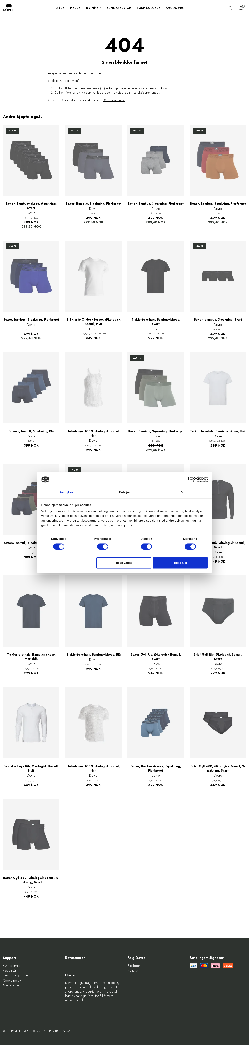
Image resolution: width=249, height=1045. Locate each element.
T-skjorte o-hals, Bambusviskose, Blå (93, 654)
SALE (60, 8)
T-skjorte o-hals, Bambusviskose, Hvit (218, 431)
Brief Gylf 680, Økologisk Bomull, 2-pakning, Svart (218, 768)
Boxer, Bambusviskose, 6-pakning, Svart (31, 206)
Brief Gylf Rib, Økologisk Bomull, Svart (218, 656)
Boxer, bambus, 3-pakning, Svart (218, 319)
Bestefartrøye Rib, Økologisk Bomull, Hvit (31, 768)
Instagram (133, 970)
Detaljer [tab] (124, 492)
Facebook (133, 966)
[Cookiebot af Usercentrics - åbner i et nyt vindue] (191, 479)
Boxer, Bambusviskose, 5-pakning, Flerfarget (155, 768)
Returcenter (75, 957)
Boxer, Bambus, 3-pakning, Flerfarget (93, 204)
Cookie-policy (12, 980)
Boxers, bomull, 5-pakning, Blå (31, 431)
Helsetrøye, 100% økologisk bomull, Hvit (93, 433)
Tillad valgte (124, 562)
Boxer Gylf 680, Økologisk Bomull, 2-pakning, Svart (31, 880)
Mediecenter (11, 985)
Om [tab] (182, 492)
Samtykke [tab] (66, 492)
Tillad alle (180, 562)
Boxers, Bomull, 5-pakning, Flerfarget (31, 543)
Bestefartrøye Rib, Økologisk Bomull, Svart (217, 545)
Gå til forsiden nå (114, 100)
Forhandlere (148, 8)
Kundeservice (118, 8)
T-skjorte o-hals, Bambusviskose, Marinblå (31, 656)
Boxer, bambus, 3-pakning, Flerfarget (31, 319)
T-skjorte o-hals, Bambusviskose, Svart (155, 321)
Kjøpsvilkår (9, 970)
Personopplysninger (16, 975)
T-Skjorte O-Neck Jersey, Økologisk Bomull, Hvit (93, 321)
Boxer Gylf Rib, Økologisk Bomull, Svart (156, 656)
